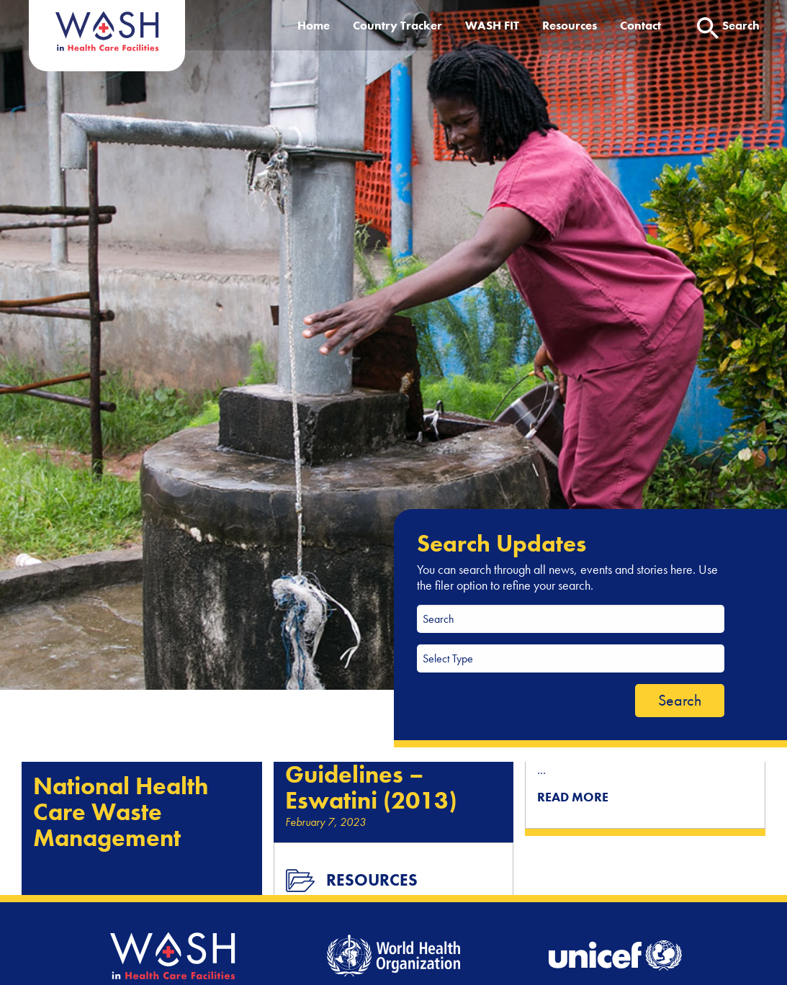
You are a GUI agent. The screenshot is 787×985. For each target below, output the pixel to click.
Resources (569, 25)
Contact (640, 25)
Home (313, 25)
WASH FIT (492, 25)
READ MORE (572, 796)
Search (679, 700)
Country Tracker (397, 25)
